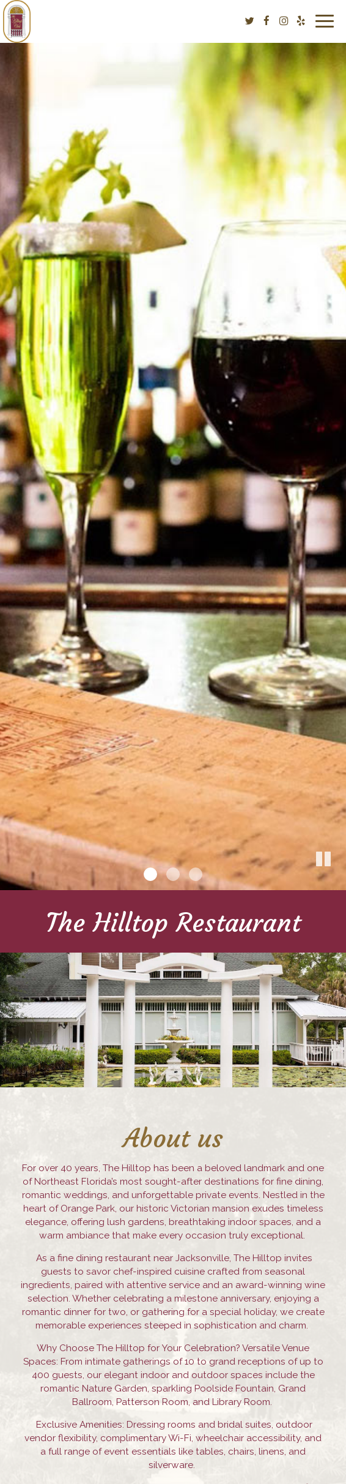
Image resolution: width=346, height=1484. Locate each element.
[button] (337, 881)
